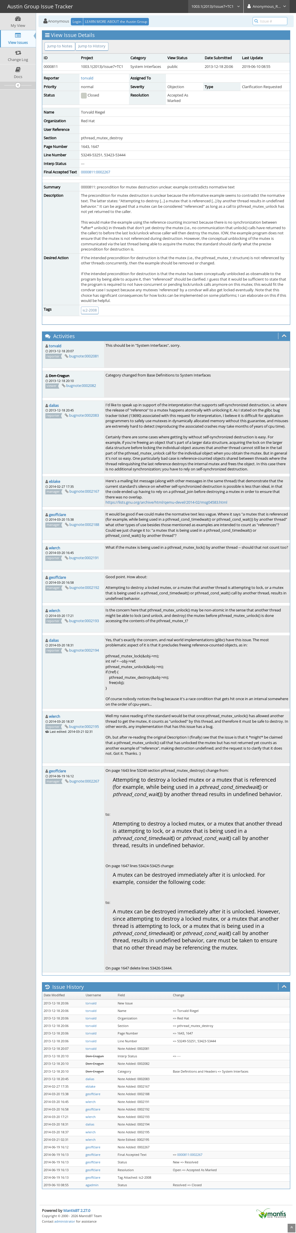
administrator (64, 1221)
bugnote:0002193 (84, 620)
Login (77, 21)
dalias (54, 405)
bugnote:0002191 (84, 557)
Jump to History (92, 46)
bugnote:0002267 (84, 781)
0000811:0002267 (95, 172)
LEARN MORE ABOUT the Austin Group (116, 21)
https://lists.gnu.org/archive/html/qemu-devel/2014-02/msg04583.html (166, 502)
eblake (54, 481)
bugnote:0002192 (84, 587)
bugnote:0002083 (84, 415)
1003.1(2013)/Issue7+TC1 (215, 6)
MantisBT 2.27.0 (76, 1210)
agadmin (92, 1185)
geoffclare (57, 514)
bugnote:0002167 (84, 491)
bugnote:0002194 (84, 650)
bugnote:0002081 (84, 356)
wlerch (54, 547)
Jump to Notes (59, 46)
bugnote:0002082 (81, 385)
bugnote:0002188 (84, 524)
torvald (87, 78)
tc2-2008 (90, 310)
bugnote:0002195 (84, 726)
